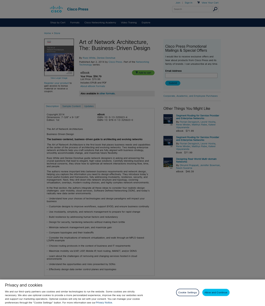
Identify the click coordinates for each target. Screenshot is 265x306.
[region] (132, 293)
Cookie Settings (187, 292)
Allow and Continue (215, 292)
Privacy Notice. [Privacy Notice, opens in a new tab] (104, 302)
